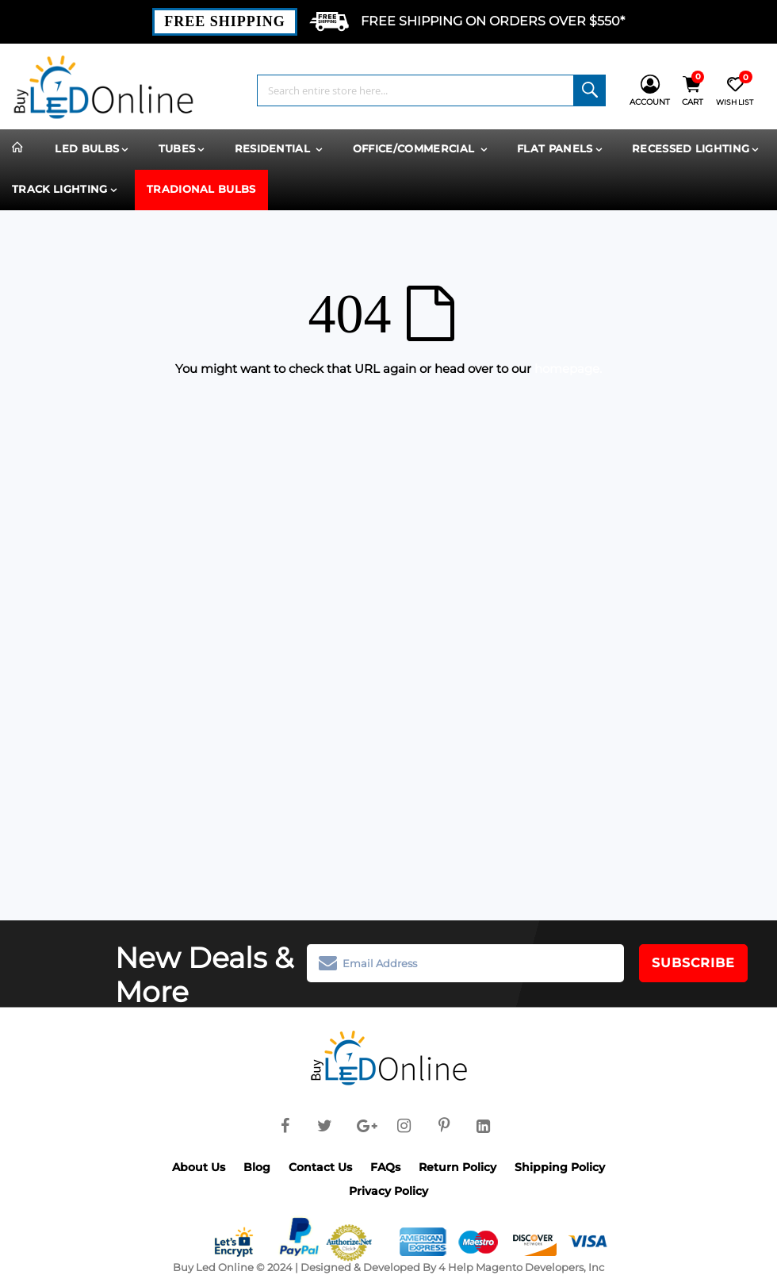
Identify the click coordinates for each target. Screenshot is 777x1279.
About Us (198, 1167)
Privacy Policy (388, 1191)
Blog (256, 1167)
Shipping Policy (560, 1167)
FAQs (385, 1167)
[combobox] (431, 90)
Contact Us (320, 1167)
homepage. (568, 368)
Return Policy (457, 1167)
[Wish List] (734, 91)
